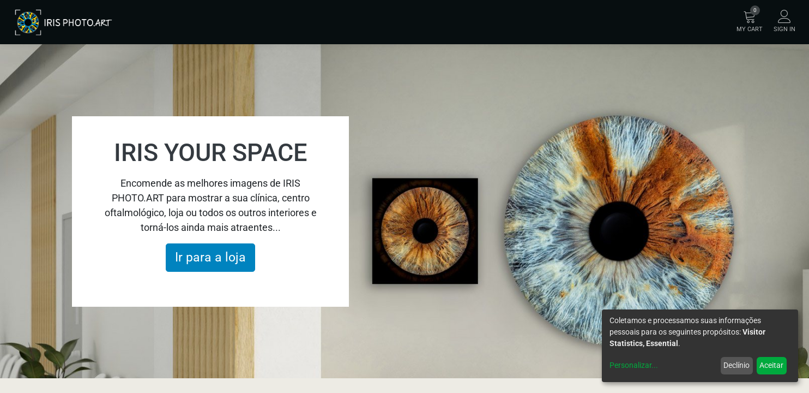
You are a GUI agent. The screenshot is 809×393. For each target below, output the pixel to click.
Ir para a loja (210, 257)
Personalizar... (633, 365)
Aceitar (771, 365)
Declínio (736, 365)
